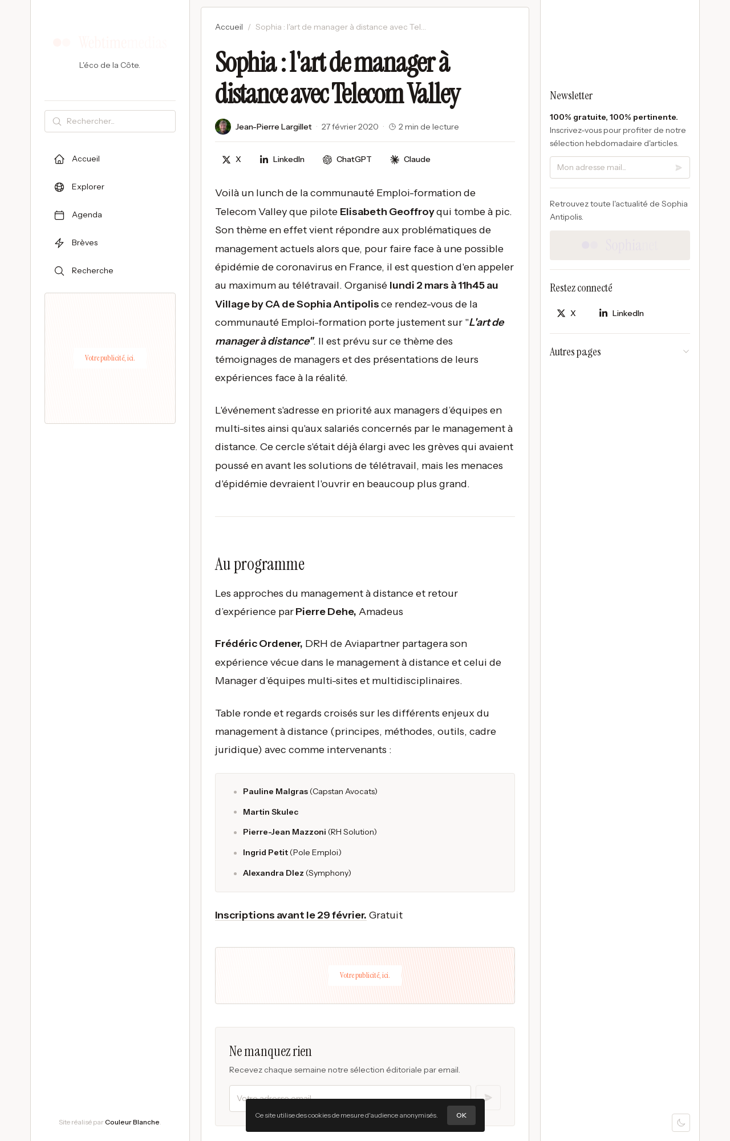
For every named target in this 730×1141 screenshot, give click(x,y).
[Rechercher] (119, 121)
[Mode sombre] (681, 1123)
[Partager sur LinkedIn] (282, 159)
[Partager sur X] (231, 159)
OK (461, 1115)
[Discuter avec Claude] (410, 159)
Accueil (229, 27)
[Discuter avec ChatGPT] (347, 159)
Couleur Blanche (132, 1122)
